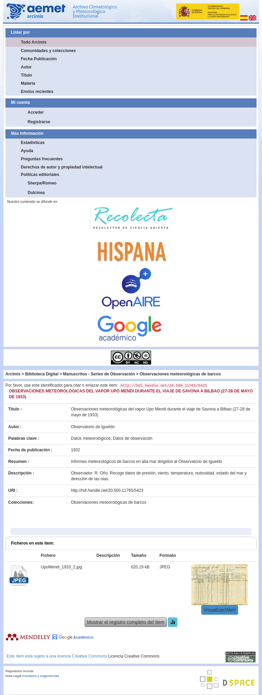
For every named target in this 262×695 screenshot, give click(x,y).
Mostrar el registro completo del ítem (125, 622)
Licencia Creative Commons (133, 656)
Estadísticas (33, 142)
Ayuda (27, 150)
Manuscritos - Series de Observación (99, 374)
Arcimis (12, 374)
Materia (28, 83)
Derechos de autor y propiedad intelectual (61, 167)
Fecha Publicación (39, 58)
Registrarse (39, 121)
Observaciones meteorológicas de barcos (180, 374)
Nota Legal (13, 676)
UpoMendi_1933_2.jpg (61, 567)
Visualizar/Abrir (220, 610)
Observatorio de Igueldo (93, 426)
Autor (26, 67)
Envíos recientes (37, 91)
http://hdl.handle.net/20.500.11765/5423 (107, 490)
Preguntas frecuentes (42, 159)
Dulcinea (36, 192)
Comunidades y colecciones (48, 50)
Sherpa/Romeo (42, 183)
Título (26, 75)
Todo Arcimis (33, 42)
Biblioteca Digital (41, 374)
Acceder (36, 112)
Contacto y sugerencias (40, 676)
